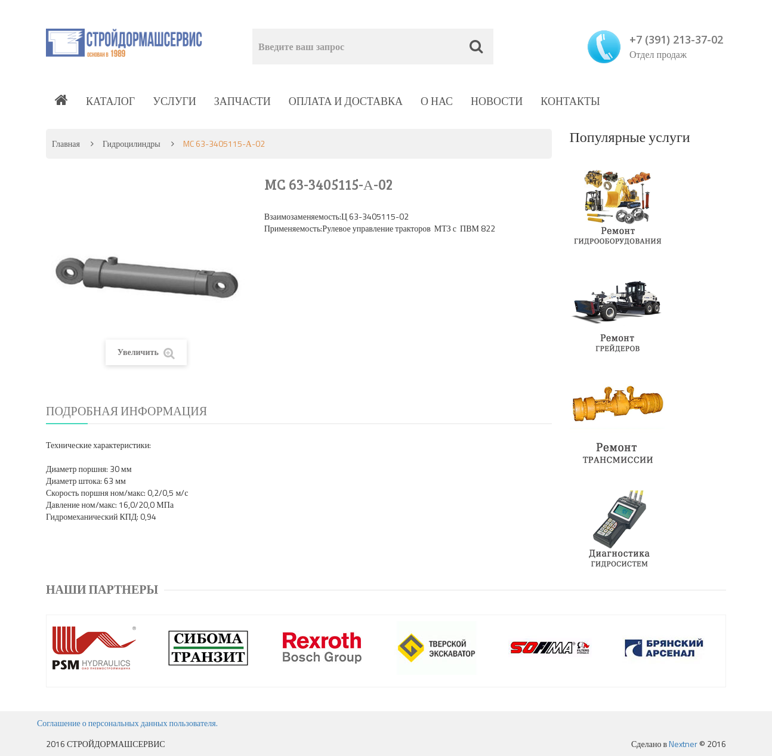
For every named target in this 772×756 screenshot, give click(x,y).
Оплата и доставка (346, 101)
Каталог (110, 101)
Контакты (570, 101)
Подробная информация (126, 411)
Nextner (683, 744)
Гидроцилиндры (131, 143)
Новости (497, 101)
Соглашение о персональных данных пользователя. (127, 723)
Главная (66, 143)
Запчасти (242, 101)
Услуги (174, 101)
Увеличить (146, 352)
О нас (437, 101)
